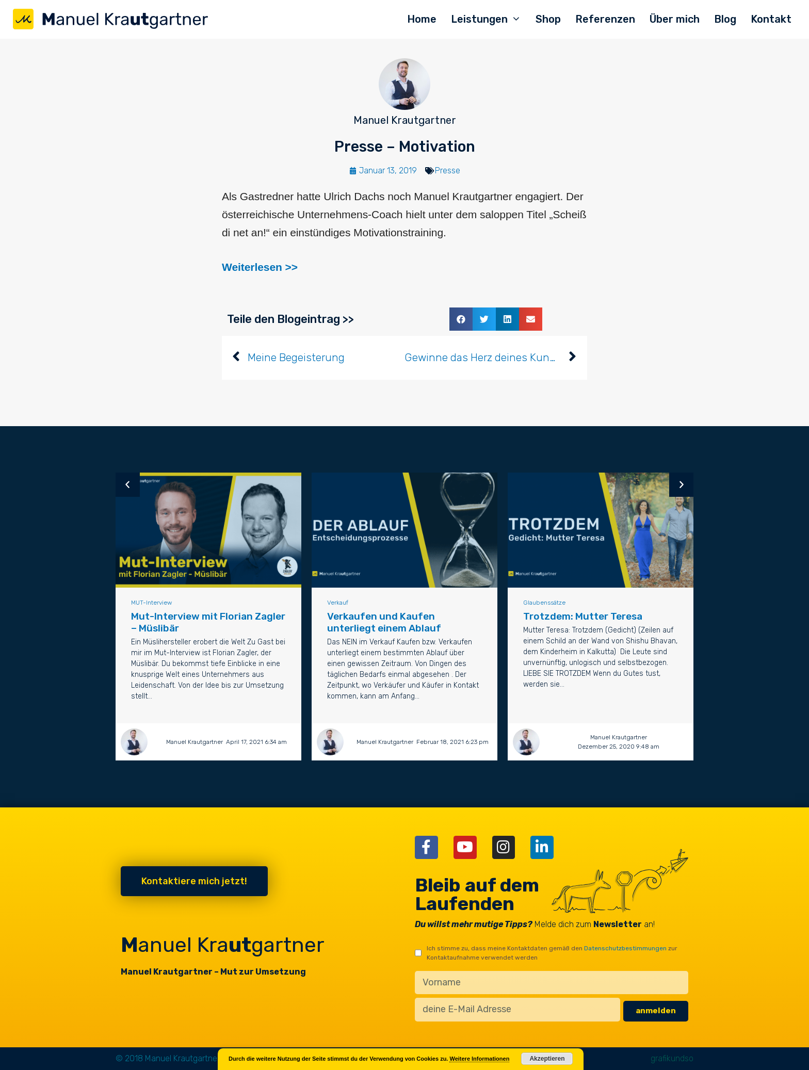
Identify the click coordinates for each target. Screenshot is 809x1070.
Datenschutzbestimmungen (625, 948)
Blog (725, 19)
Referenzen (605, 19)
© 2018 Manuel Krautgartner (168, 1058)
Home (421, 19)
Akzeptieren (546, 1058)
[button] (461, 319)
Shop (548, 19)
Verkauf (340, 603)
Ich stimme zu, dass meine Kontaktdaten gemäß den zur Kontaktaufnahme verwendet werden (552, 953)
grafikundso (672, 1058)
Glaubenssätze (547, 603)
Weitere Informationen (479, 1059)
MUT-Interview (154, 603)
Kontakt (771, 19)
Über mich (675, 19)
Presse (447, 170)
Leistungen (489, 19)
